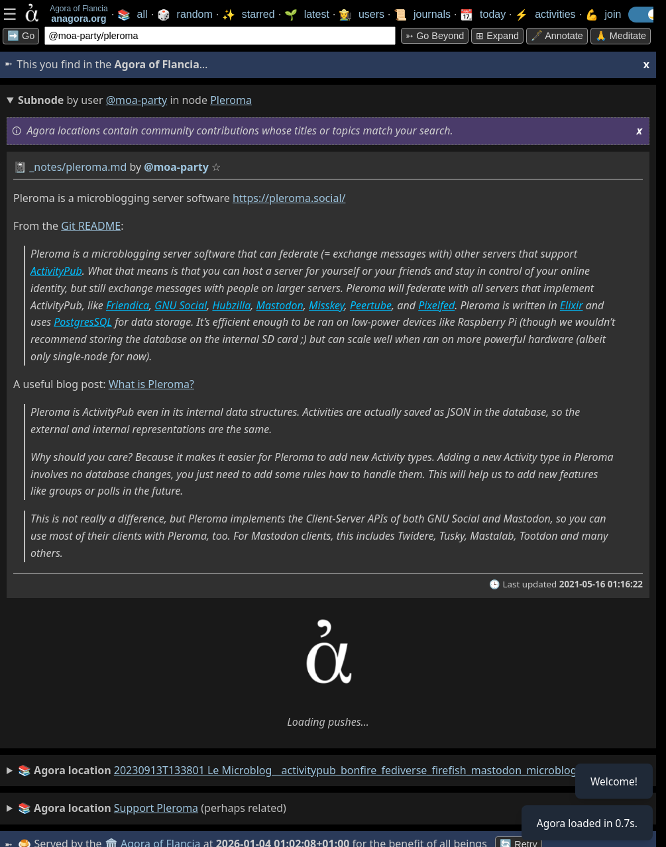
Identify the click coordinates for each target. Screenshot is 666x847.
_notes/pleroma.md (78, 167)
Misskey (327, 305)
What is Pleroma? (151, 384)
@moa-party (137, 100)
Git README (91, 226)
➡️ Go (20, 35)
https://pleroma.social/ (289, 198)
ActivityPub (56, 271)
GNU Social (180, 305)
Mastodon (280, 305)
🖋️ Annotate (557, 35)
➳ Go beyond (435, 35)
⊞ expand (497, 35)
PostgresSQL (83, 322)
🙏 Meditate (620, 35)
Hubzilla (231, 305)
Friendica (127, 305)
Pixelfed (436, 305)
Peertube (371, 305)
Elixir (571, 305)
